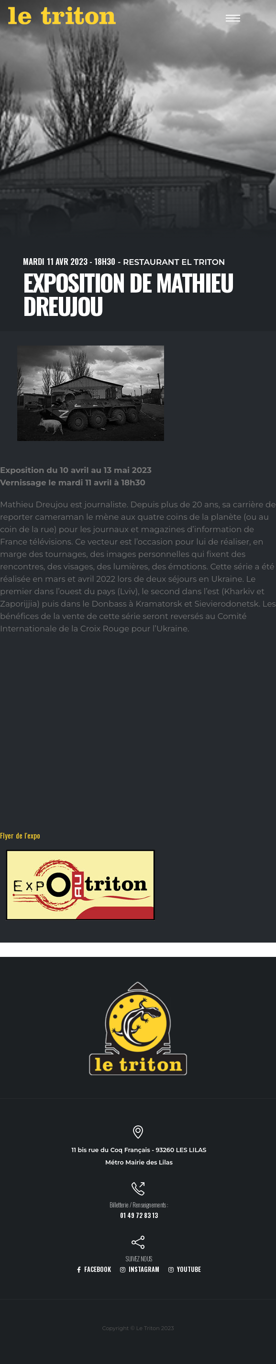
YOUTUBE (184, 1269)
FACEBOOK (94, 1269)
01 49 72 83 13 (139, 1215)
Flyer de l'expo (20, 835)
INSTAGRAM (139, 1269)
